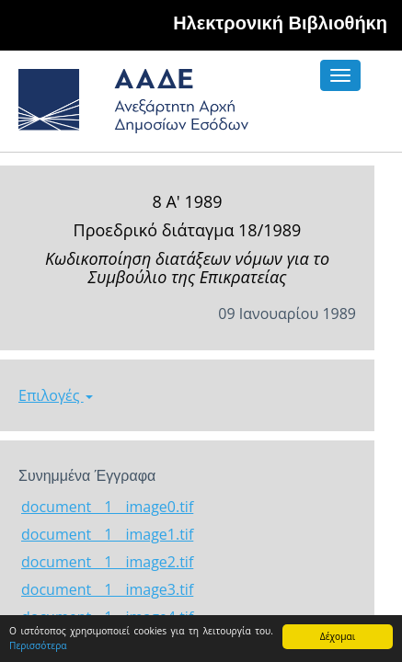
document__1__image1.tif (107, 534)
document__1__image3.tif (107, 589)
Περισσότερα (38, 645)
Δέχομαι (337, 636)
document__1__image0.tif (107, 506)
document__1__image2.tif (107, 562)
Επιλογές (55, 395)
